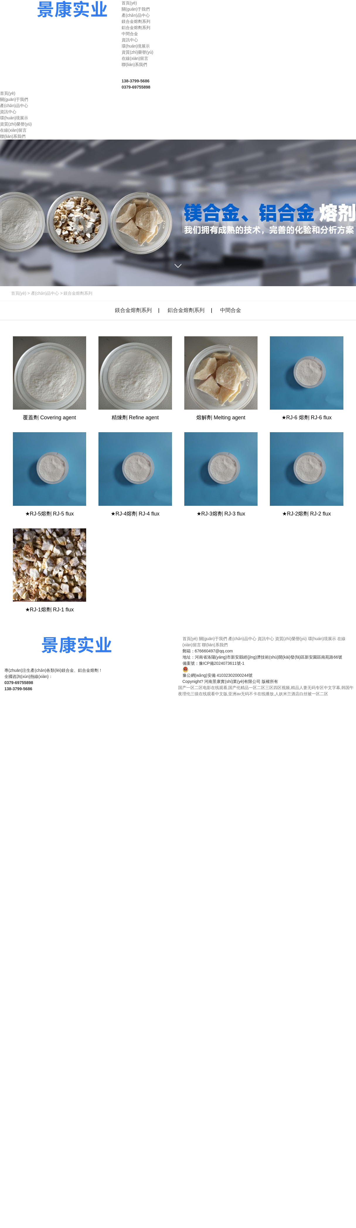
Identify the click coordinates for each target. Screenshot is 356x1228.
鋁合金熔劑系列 (136, 27)
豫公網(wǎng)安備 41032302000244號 (218, 672)
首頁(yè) (18, 293)
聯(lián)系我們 (214, 644)
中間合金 (130, 33)
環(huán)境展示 (322, 638)
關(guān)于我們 (213, 638)
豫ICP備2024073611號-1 (222, 663)
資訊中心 (266, 638)
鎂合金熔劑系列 (136, 21)
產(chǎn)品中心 (45, 293)
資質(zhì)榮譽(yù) (291, 638)
